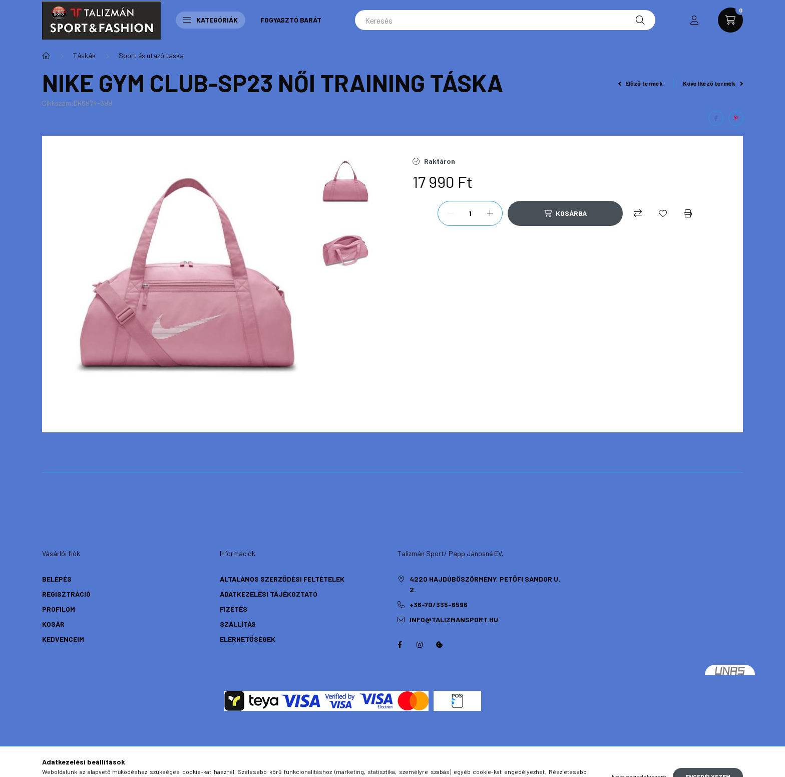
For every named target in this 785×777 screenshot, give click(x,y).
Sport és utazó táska (151, 55)
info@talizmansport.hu (454, 619)
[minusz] (450, 213)
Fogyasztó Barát (290, 20)
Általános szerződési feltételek (282, 579)
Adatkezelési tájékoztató (268, 594)
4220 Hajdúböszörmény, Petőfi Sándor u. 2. (485, 584)
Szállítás (238, 624)
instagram (420, 645)
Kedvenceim (63, 639)
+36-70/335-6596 (439, 604)
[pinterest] (735, 118)
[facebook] (715, 118)
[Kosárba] (565, 213)
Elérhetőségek (247, 639)
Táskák (84, 55)
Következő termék (713, 83)
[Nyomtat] (688, 213)
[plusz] (489, 213)
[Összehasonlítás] (638, 213)
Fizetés (233, 609)
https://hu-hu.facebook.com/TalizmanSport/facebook (399, 645)
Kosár (53, 624)
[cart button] (730, 20)
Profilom (58, 609)
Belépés (57, 579)
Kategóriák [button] (210, 20)
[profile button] (694, 20)
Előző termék (640, 83)
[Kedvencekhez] (663, 213)
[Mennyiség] (470, 213)
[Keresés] (505, 20)
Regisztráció (66, 594)
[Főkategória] (46, 55)
